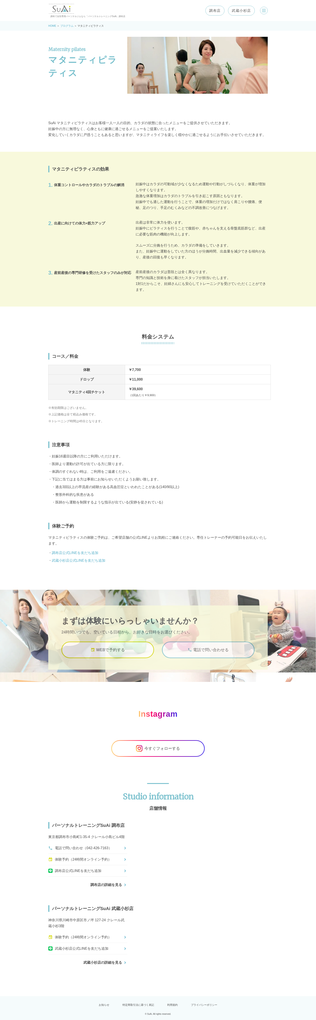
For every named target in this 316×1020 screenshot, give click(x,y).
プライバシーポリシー (204, 1004)
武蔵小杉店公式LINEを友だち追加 (78, 560)
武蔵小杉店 (238, 10)
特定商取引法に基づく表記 (138, 1004)
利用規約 (172, 1004)
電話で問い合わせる (208, 656)
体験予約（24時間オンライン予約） (79, 859)
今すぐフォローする (158, 748)
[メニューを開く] (262, 10)
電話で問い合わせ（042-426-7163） (80, 848)
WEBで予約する (108, 656)
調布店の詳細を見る (106, 885)
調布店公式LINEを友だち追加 (75, 553)
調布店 (212, 10)
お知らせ (104, 1004)
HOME (52, 25)
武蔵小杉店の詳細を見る (102, 962)
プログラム (67, 25)
